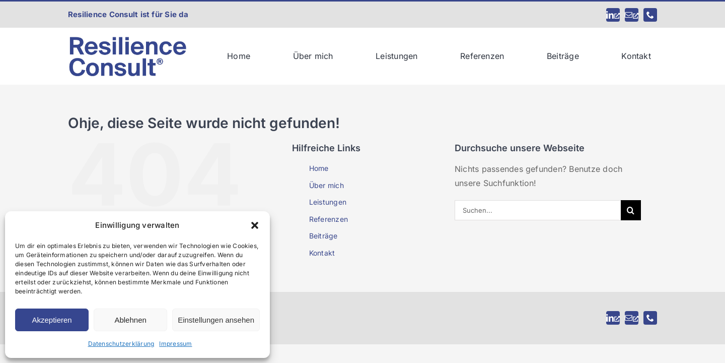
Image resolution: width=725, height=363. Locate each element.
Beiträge (323, 235)
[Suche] (631, 210)
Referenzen (328, 219)
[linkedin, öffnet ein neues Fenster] (613, 15)
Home (319, 168)
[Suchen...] (538, 210)
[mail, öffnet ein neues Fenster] (631, 15)
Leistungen (327, 202)
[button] (255, 225)
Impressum (175, 343)
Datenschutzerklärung (121, 343)
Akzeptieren (51, 320)
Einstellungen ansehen (216, 320)
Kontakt (322, 253)
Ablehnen (130, 320)
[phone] (650, 15)
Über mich (326, 185)
